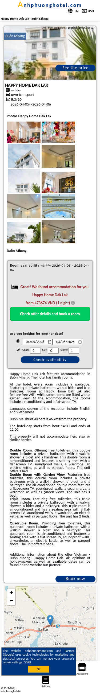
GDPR (27, 662)
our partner (51, 565)
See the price (75, 67)
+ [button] (11, 593)
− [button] (11, 601)
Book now (75, 578)
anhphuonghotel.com (50, 5)
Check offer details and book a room (50, 314)
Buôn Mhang (15, 36)
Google (8, 654)
